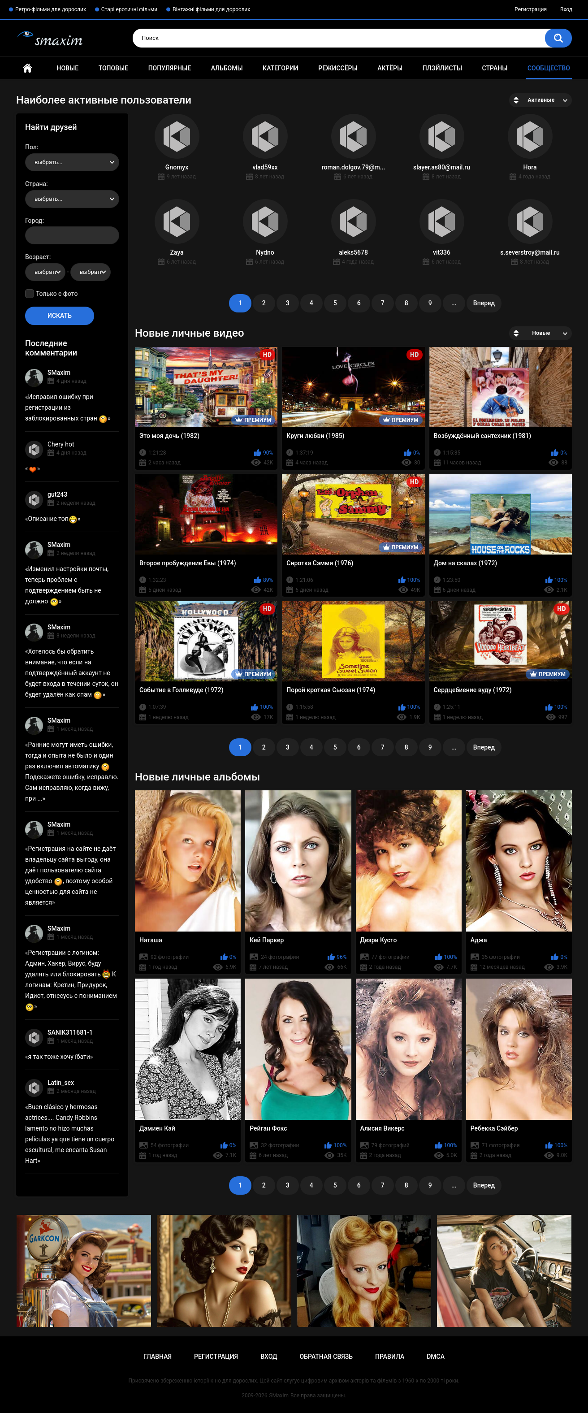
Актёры (389, 68)
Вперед (484, 303)
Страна (35, 183)
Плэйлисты (442, 68)
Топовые (113, 68)
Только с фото (57, 293)
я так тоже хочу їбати (59, 1056)
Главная (27, 68)
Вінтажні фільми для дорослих (211, 9)
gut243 (57, 494)
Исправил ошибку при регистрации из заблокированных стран (66, 407)
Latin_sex (61, 1082)
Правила (389, 1356)
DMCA (436, 1356)
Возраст (37, 256)
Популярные (169, 68)
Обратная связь (326, 1356)
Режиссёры (337, 68)
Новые (67, 68)
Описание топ (53, 518)
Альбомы (227, 68)
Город (34, 220)
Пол (31, 147)
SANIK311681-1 (70, 1032)
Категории (280, 68)
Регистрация (530, 9)
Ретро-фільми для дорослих (50, 9)
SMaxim (59, 372)
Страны (495, 68)
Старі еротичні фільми (129, 9)
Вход (566, 9)
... (454, 303)
